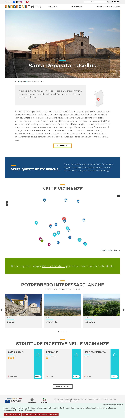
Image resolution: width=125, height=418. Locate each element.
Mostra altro (62, 386)
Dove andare (77, 7)
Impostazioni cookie (62, 401)
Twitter (17, 1)
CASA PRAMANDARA (95, 352)
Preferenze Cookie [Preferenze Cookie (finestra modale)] (29, 414)
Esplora (23, 81)
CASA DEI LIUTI (16, 352)
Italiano (115, 2)
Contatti (74, 401)
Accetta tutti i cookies (13, 414)
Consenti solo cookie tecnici (114, 405)
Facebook (14, 1)
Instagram (20, 1)
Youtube (27, 1)
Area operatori (77, 399)
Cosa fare (52, 7)
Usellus (10, 322)
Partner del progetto (62, 399)
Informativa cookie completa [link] (47, 414)
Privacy (97, 399)
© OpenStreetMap (106, 250)
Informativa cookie (109, 399)
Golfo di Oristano (53, 266)
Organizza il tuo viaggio (108, 7)
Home (17, 81)
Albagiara (90, 322)
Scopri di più (62, 145)
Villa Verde (51, 322)
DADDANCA (52, 352)
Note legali (89, 399)
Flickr (24, 1)
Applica (108, 2)
